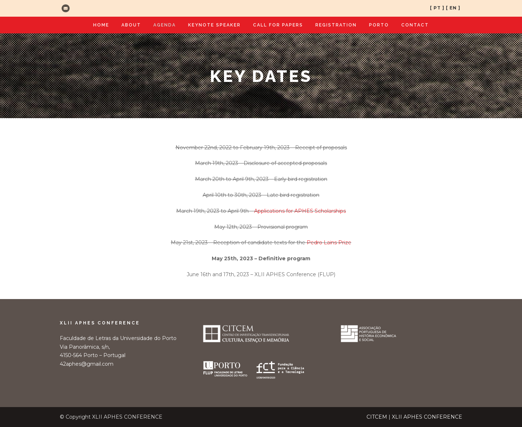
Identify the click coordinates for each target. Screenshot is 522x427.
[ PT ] (437, 8)
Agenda (164, 25)
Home (101, 25)
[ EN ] (453, 8)
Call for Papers (278, 25)
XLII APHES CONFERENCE (427, 417)
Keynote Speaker (214, 25)
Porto (379, 25)
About (131, 25)
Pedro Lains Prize (329, 242)
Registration (336, 25)
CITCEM (376, 417)
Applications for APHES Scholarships (300, 211)
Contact (415, 25)
